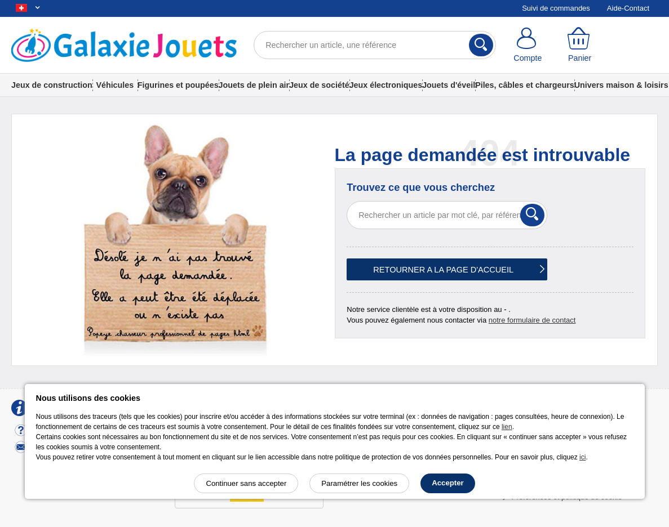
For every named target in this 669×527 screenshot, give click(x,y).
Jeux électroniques (386, 85)
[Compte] (527, 45)
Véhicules (115, 85)
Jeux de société (319, 85)
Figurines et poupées (178, 85)
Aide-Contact (628, 8)
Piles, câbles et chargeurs (524, 85)
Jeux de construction (51, 85)
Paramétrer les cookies (359, 483)
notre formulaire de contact (532, 320)
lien (507, 427)
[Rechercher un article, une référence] (375, 45)
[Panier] (579, 45)
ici (582, 457)
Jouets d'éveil (448, 85)
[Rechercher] (481, 45)
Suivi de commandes (556, 8)
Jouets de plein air (254, 85)
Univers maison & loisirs (621, 85)
